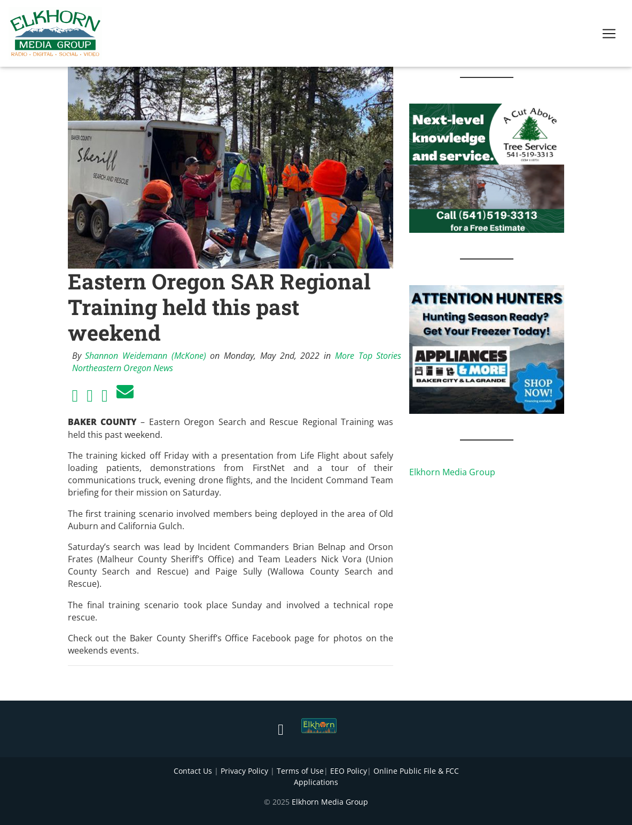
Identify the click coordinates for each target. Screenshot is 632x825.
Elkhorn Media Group (452, 472)
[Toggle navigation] (609, 36)
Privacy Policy (244, 771)
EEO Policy (348, 771)
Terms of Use (300, 771)
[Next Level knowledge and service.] (486, 167)
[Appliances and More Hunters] (486, 349)
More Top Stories (368, 356)
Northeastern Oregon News (122, 368)
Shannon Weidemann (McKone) (145, 356)
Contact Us (193, 771)
